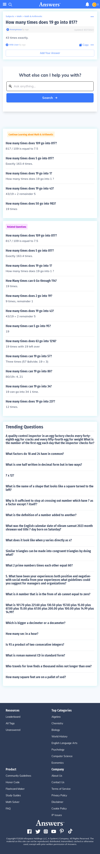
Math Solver (12, 802)
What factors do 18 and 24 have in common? (35, 454)
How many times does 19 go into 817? (41, 22)
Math (19, 16)
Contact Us (58, 782)
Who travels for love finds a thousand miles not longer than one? (49, 666)
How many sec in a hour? (22, 634)
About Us (57, 775)
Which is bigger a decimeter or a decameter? (35, 623)
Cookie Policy (59, 808)
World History (59, 736)
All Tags (10, 723)
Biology (56, 730)
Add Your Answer (50, 53)
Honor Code (13, 782)
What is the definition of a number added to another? (41, 515)
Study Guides (13, 795)
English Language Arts (64, 743)
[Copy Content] (84, 45)
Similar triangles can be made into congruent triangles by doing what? (48, 553)
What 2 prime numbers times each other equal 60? (39, 565)
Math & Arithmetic (33, 16)
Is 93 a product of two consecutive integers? (35, 645)
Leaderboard (13, 716)
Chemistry (57, 723)
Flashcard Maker (15, 788)
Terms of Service (61, 788)
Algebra (56, 716)
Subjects (10, 16)
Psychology (58, 749)
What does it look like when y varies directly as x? (39, 540)
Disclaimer (57, 802)
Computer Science (62, 756)
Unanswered (13, 730)
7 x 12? (10, 475)
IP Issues (57, 815)
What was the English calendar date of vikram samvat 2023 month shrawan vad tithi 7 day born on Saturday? (49, 527)
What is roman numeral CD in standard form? (35, 655)
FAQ (8, 808)
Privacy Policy (59, 795)
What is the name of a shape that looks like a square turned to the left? (49, 488)
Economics (58, 762)
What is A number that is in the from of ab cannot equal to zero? (48, 594)
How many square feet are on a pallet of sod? (36, 677)
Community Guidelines (18, 775)
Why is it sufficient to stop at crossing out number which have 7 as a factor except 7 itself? (49, 502)
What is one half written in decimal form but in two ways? (44, 465)
